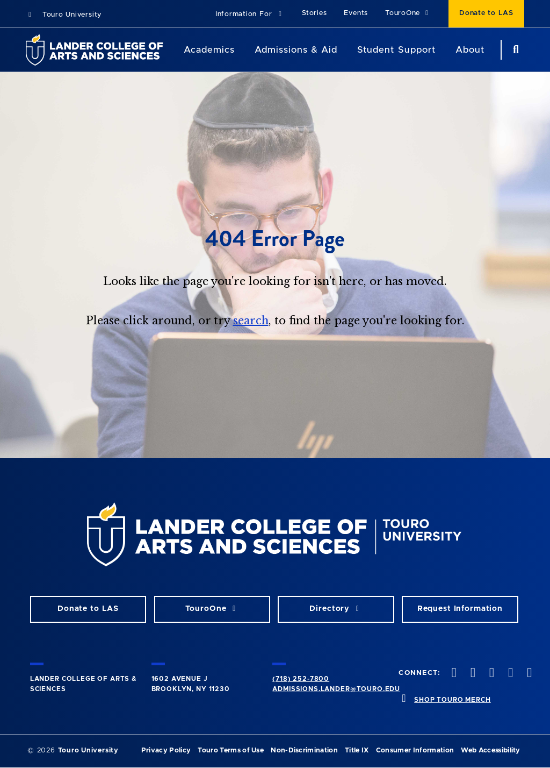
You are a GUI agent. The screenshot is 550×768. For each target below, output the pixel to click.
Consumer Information (415, 750)
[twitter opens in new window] (472, 674)
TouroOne (408, 13)
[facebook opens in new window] (453, 674)
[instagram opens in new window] (490, 674)
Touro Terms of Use (231, 750)
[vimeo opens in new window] (510, 674)
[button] (250, 14)
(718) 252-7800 (300, 678)
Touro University (64, 14)
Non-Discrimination (304, 750)
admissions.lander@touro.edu (336, 689)
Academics (209, 49)
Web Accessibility (490, 750)
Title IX (357, 750)
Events (356, 13)
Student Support (396, 49)
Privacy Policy (166, 750)
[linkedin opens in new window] (528, 674)
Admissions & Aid (296, 49)
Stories (314, 13)
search (251, 320)
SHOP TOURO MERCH (452, 699)
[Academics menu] (242, 50)
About (469, 49)
